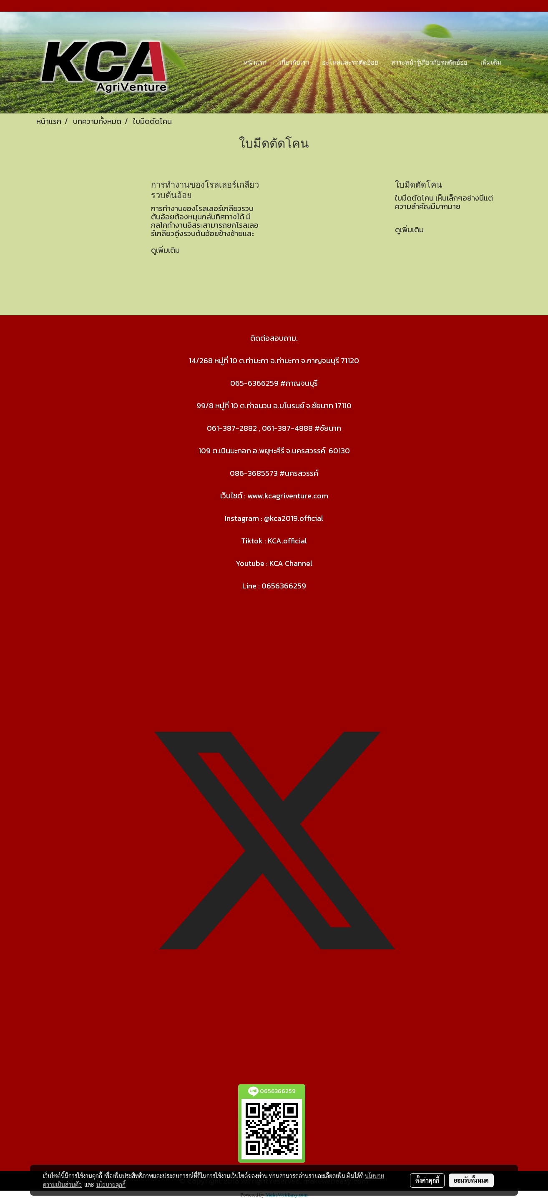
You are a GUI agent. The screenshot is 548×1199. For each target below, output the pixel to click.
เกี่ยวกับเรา (294, 62)
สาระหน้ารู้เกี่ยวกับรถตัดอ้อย (429, 62)
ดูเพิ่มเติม (166, 250)
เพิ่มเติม (490, 62)
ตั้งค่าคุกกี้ (427, 1180)
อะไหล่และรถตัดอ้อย (350, 62)
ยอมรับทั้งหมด (471, 1180)
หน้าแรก (255, 62)
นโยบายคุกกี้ (111, 1184)
